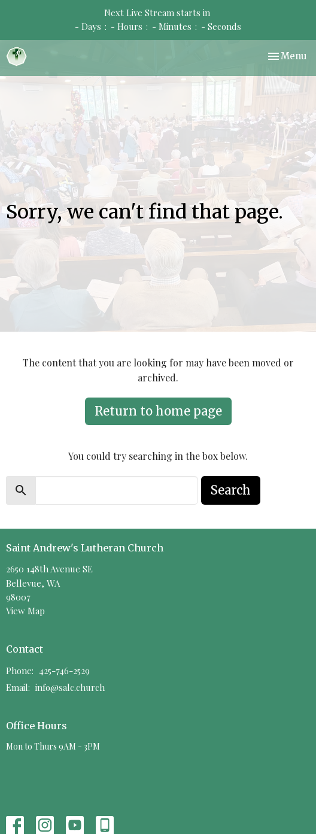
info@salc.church (70, 687)
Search (231, 490)
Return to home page (158, 411)
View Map (25, 611)
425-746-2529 (64, 671)
